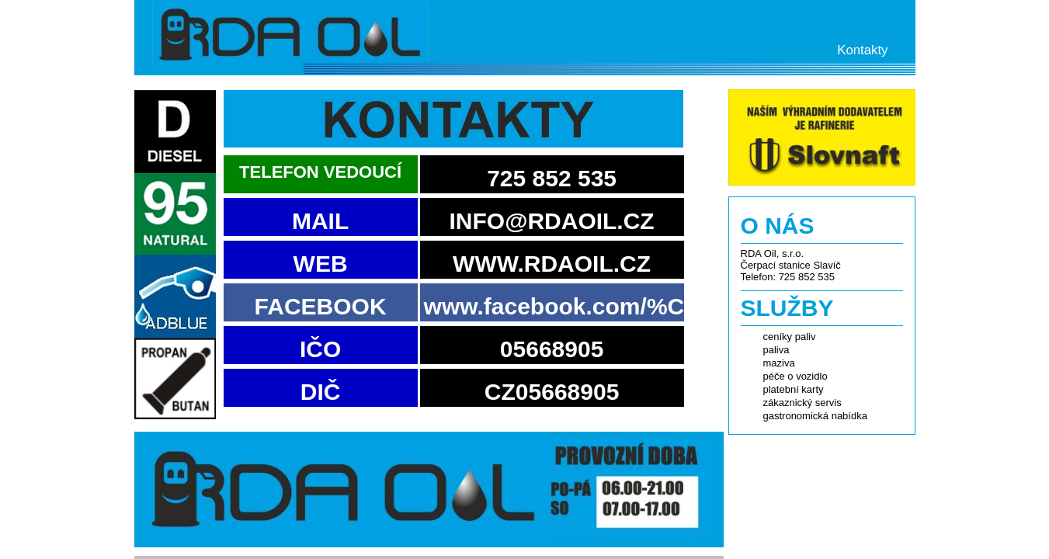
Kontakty (862, 50)
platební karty (793, 389)
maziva (779, 363)
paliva (776, 350)
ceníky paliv (789, 336)
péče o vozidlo (795, 376)
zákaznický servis (802, 402)
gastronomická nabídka (815, 416)
